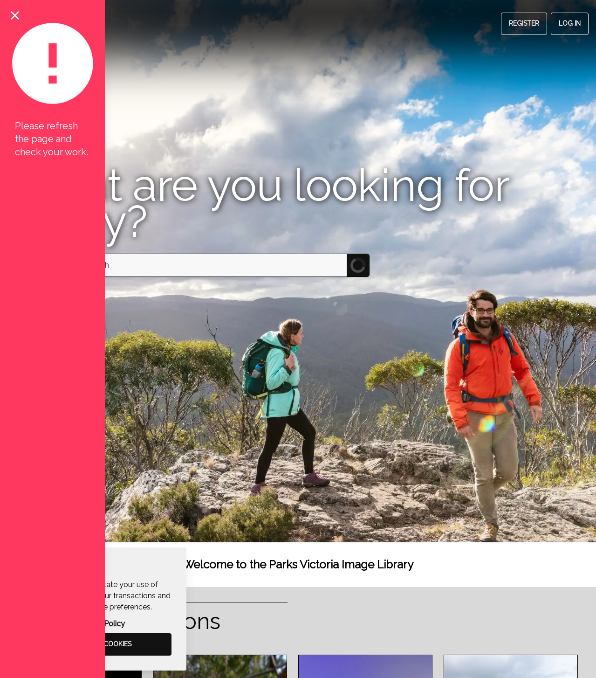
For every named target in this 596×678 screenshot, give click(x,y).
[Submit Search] (358, 265)
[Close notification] (15, 15)
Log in (570, 23)
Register (524, 23)
